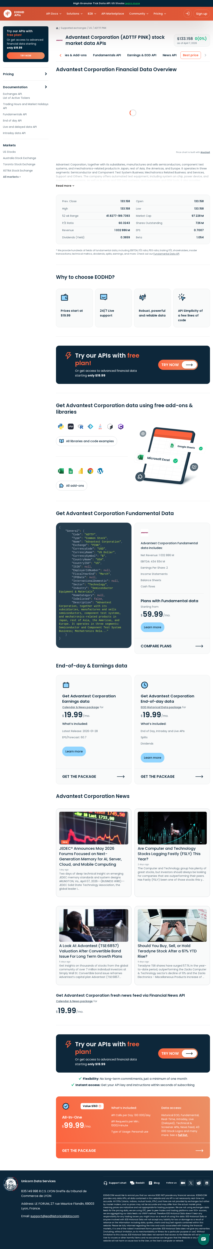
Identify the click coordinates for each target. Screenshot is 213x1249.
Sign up (201, 14)
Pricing (8, 74)
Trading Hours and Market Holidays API (25, 106)
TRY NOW (25, 55)
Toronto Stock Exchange (19, 164)
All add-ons (71, 485)
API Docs (52, 14)
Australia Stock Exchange (19, 158)
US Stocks (9, 152)
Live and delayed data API (20, 127)
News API (169, 55)
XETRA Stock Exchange (18, 170)
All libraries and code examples (86, 441)
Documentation (15, 87)
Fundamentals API (15, 114)
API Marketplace (112, 14)
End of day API (12, 120)
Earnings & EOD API (141, 55)
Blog (154, 1183)
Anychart (205, 152)
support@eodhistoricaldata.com (54, 1216)
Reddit (137, 1183)
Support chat (114, 1183)
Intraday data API (14, 133)
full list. (183, 1135)
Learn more (132, 3)
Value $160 (92, 1106)
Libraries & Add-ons (71, 55)
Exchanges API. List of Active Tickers (16, 96)
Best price (190, 55)
